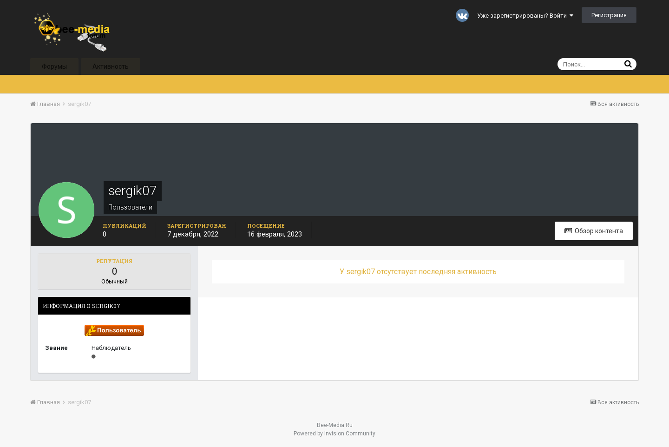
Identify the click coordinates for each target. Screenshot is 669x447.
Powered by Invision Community (334, 433)
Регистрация (609, 15)
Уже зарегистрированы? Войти (525, 15)
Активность (110, 66)
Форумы (54, 66)
